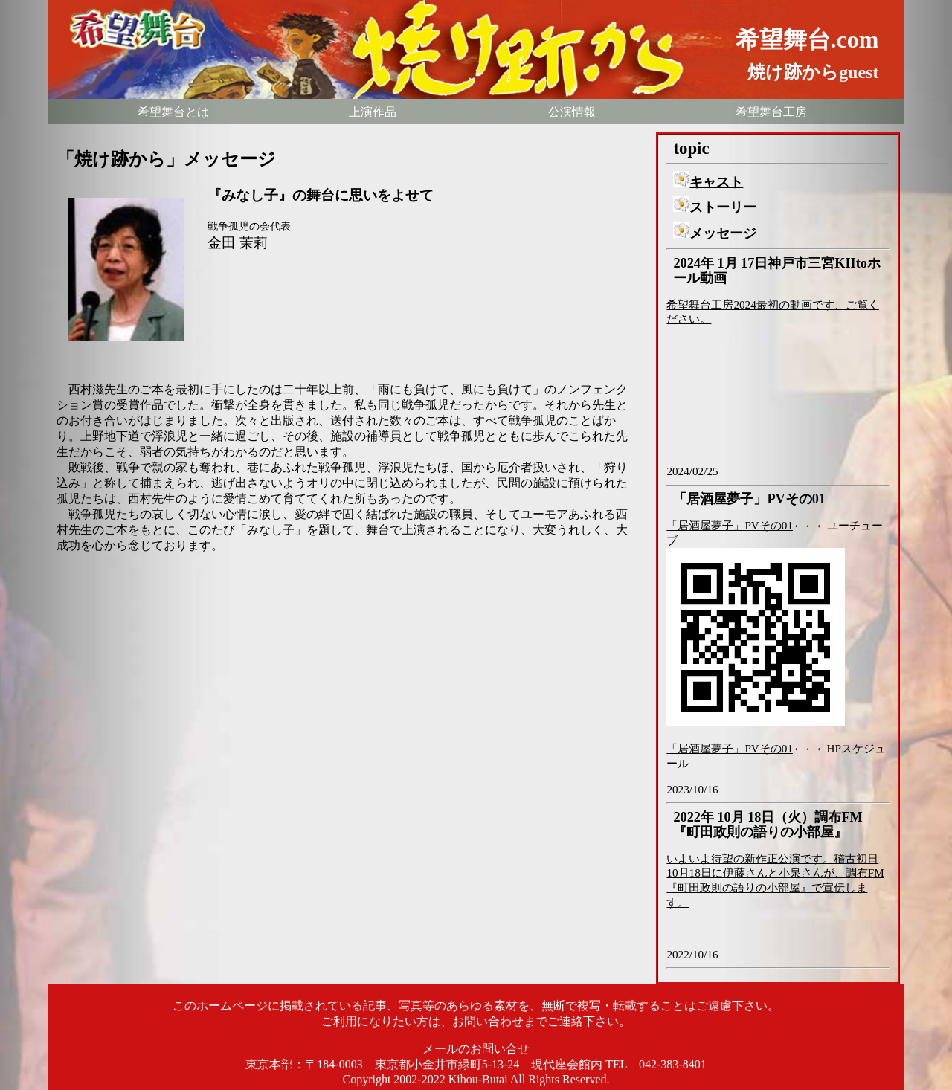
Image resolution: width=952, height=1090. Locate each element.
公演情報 (572, 112)
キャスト (708, 182)
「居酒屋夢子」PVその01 (729, 525)
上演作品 (372, 112)
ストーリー (714, 207)
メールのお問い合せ (476, 1048)
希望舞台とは (173, 112)
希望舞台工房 (771, 112)
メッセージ (714, 233)
